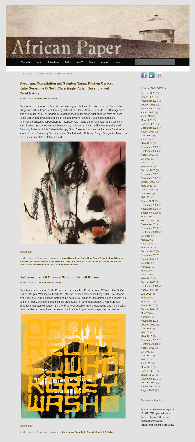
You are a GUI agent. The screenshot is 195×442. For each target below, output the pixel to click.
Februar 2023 (148, 170)
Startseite (26, 62)
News (39, 62)
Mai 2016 (146, 270)
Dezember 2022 (149, 174)
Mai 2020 (146, 216)
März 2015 (146, 301)
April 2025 (146, 116)
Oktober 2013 (148, 324)
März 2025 (146, 120)
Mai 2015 (146, 297)
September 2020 (150, 212)
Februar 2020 (148, 220)
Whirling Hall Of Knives (67, 265)
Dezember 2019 (149, 224)
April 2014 (146, 317)
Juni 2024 (146, 135)
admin (54, 98)
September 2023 (150, 151)
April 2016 (146, 274)
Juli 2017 (146, 263)
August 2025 (147, 112)
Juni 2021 (146, 193)
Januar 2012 (147, 374)
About (92, 62)
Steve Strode (26, 265)
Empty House (26, 261)
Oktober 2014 (148, 309)
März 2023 (146, 166)
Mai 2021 (146, 197)
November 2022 (149, 178)
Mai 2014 (146, 313)
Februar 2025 (148, 124)
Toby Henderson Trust (43, 265)
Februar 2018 (148, 251)
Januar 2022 (147, 189)
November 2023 (149, 147)
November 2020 (149, 208)
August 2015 (147, 290)
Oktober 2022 (148, 181)
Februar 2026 (148, 93)
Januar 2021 (147, 201)
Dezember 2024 (149, 127)
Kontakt (105, 62)
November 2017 (149, 255)
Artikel (68, 62)
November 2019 (149, 228)
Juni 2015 (146, 293)
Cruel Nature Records (97, 258)
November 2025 (149, 100)
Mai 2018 (146, 239)
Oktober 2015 (148, 282)
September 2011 (150, 386)
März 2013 (146, 336)
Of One (87, 432)
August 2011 (147, 390)
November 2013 (149, 320)
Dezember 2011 (149, 378)
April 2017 (146, 266)
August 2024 (147, 131)
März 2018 (146, 247)
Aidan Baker (68, 258)
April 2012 (146, 363)
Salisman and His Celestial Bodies (104, 261)
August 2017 (147, 259)
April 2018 (146, 243)
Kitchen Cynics (79, 261)
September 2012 (150, 344)
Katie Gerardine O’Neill (60, 261)
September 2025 (150, 108)
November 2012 (149, 340)
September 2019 (150, 232)
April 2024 (146, 139)
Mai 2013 (146, 332)
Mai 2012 (146, 359)
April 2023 (146, 162)
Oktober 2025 (148, 104)
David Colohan (116, 258)
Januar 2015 (147, 305)
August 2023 (147, 154)
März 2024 (146, 143)
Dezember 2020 (149, 205)
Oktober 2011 (148, 382)
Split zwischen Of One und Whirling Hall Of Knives (59, 277)
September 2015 (150, 286)
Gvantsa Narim (41, 261)
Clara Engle (80, 258)
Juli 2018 (146, 236)
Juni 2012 (146, 355)
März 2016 (146, 278)
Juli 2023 (146, 158)
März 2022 (146, 185)
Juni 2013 (146, 328)
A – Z (80, 62)
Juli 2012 (146, 351)
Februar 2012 (148, 371)
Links (117, 62)
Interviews (53, 62)
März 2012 (146, 367)
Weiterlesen (28, 251)
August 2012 (147, 347)
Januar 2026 (147, 97)
